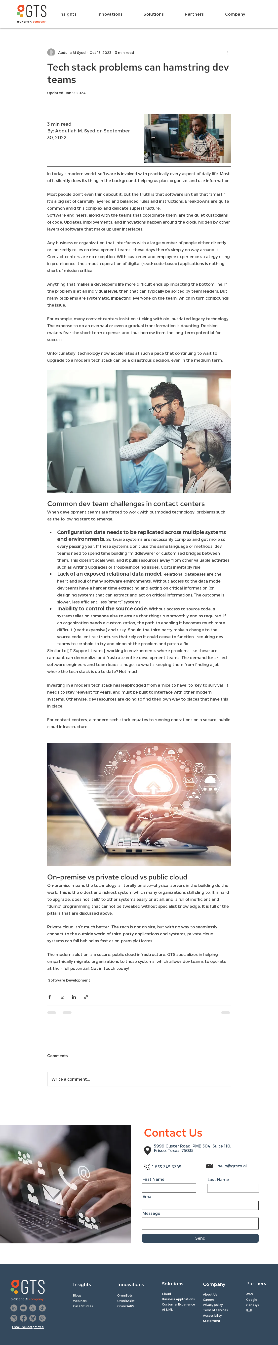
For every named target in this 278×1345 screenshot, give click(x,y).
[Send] (200, 1238)
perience (188, 1304)
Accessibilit (211, 1315)
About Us (210, 1294)
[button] (75, 14)
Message (151, 1213)
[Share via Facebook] (49, 997)
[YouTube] (23, 1308)
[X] (32, 1308)
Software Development (69, 980)
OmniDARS (125, 1306)
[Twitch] (42, 1318)
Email (148, 1196)
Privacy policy (213, 1304)
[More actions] (228, 52)
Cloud (166, 1294)
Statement (211, 1320)
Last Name (218, 1180)
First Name (153, 1179)
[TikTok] (42, 1308)
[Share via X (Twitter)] (61, 997)
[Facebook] (23, 1318)
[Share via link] (86, 997)
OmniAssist (126, 1301)
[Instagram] (13, 1318)
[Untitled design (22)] (32, 1318)
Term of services (215, 1310)
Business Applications (178, 1299)
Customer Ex (172, 1304)
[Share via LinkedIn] (74, 997)
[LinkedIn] (13, 1308)
